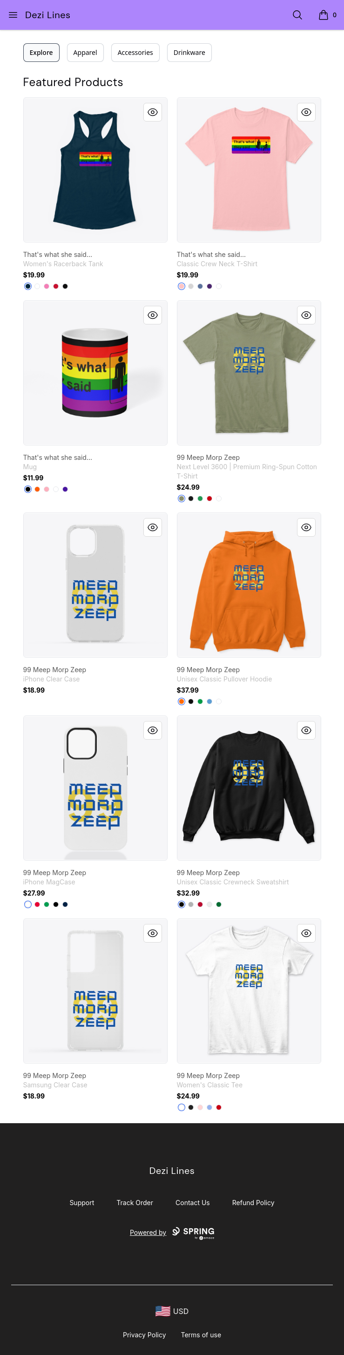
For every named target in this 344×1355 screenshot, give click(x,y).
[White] (37, 286)
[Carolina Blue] (209, 701)
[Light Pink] (200, 1107)
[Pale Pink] (181, 286)
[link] (95, 170)
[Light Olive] (181, 498)
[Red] (56, 286)
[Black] (65, 286)
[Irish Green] (200, 701)
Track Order (134, 1203)
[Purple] (209, 286)
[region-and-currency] (172, 1311)
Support (81, 1203)
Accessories (135, 52)
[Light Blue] (209, 1107)
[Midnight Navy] (28, 286)
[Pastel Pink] (46, 489)
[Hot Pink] (46, 286)
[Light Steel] (191, 286)
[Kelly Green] (200, 498)
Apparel (85, 52)
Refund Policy (253, 1203)
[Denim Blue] (200, 286)
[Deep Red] (200, 904)
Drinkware (189, 52)
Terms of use (201, 1335)
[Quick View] (152, 112)
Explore (41, 52)
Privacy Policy (144, 1335)
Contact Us (192, 1203)
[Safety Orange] (181, 701)
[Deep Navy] (65, 904)
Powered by (172, 1233)
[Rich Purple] (65, 489)
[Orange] (37, 489)
